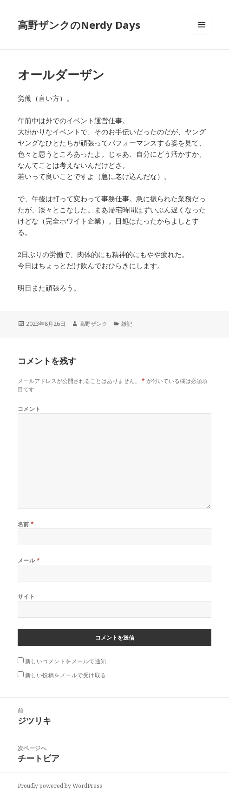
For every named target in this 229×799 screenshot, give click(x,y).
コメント (29, 409)
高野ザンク (93, 324)
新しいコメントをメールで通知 (65, 661)
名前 (26, 524)
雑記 (126, 324)
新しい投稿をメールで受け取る (65, 675)
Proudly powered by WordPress (60, 786)
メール (29, 560)
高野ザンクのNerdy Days (79, 25)
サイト (26, 597)
